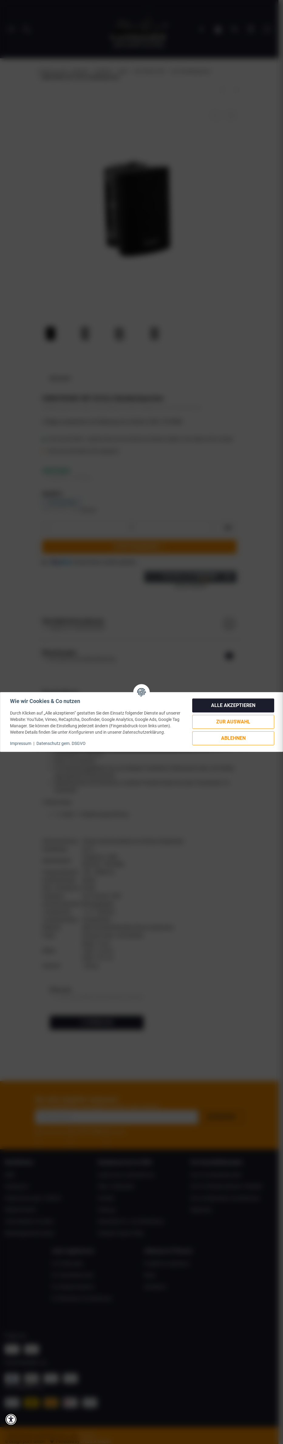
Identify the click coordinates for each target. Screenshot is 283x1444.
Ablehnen (233, 738)
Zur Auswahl (233, 722)
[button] (11, 1419)
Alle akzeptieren (233, 705)
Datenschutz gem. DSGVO (61, 743)
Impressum (20, 743)
